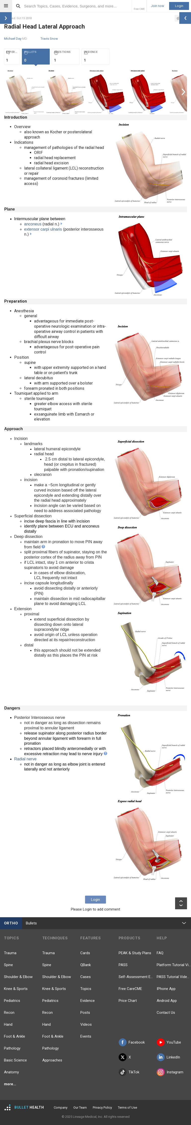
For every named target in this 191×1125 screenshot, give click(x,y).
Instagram (170, 1072)
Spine (8, 965)
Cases (85, 977)
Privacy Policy (102, 1107)
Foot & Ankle (14, 1036)
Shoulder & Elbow (18, 977)
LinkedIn (168, 1057)
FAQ (160, 953)
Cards (85, 953)
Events (85, 1036)
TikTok (129, 1072)
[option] (24, 92)
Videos (86, 1024)
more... (10, 1084)
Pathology (12, 1048)
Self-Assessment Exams (136, 977)
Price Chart (128, 1000)
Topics (85, 988)
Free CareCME (130, 988)
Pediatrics (12, 1000)
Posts (85, 1012)
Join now (157, 6)
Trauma (10, 953)
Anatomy (11, 1072)
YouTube (169, 1042)
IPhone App (166, 988)
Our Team (80, 1107)
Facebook (132, 1042)
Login (179, 6)
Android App (167, 1000)
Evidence (87, 1000)
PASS (123, 965)
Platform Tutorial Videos (174, 965)
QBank (85, 965)
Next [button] (184, 91)
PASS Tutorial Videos (174, 977)
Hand (8, 1024)
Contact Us (166, 1012)
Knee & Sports (16, 988)
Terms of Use (127, 1107)
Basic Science (15, 1060)
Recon (9, 1012)
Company (60, 1107)
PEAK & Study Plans (135, 953)
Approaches (52, 1060)
